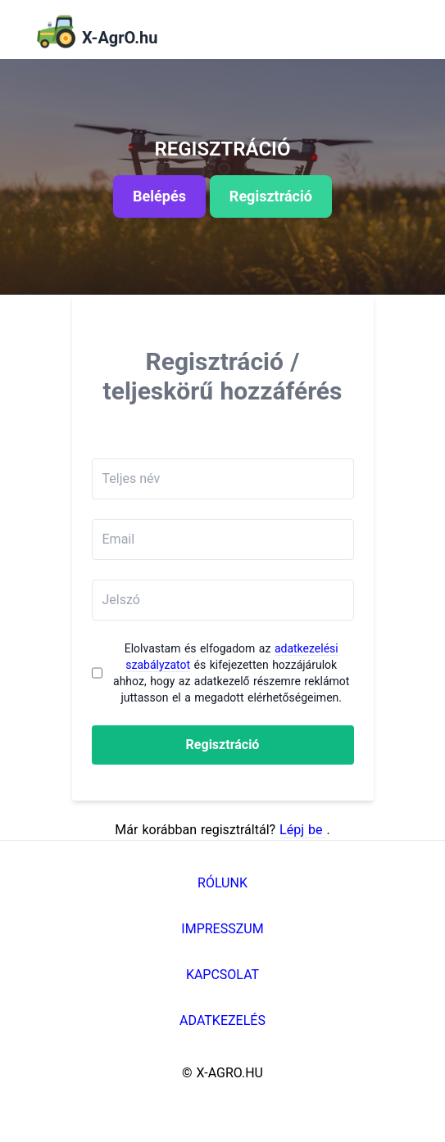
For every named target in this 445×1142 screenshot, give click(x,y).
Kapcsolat (222, 974)
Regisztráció (223, 744)
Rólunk (222, 883)
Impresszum (222, 929)
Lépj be (302, 829)
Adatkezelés (222, 1020)
